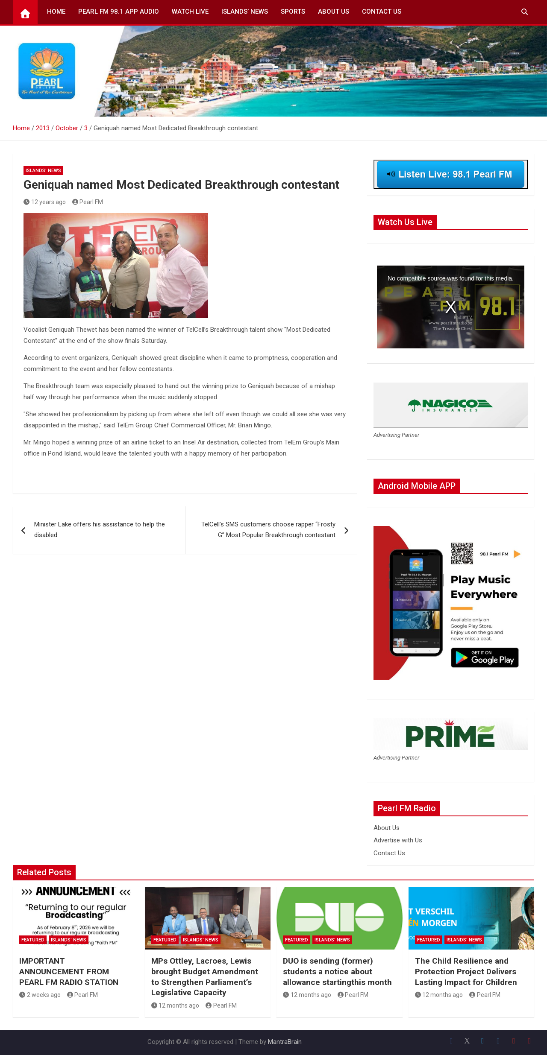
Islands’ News (244, 11)
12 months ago (175, 1005)
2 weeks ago (40, 994)
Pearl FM (87, 202)
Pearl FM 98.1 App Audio (118, 11)
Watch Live (190, 11)
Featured (32, 940)
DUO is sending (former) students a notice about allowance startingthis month (337, 971)
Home (56, 11)
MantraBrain (285, 1042)
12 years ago (45, 202)
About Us (333, 11)
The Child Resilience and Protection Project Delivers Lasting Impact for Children (466, 971)
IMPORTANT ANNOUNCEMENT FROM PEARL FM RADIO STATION (68, 971)
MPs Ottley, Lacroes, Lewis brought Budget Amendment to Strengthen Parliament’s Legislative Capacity (204, 976)
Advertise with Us (397, 840)
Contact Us (381, 11)
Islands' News (43, 170)
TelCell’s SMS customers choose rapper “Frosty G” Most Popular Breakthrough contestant (268, 529)
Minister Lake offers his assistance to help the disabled (99, 529)
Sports (293, 11)
